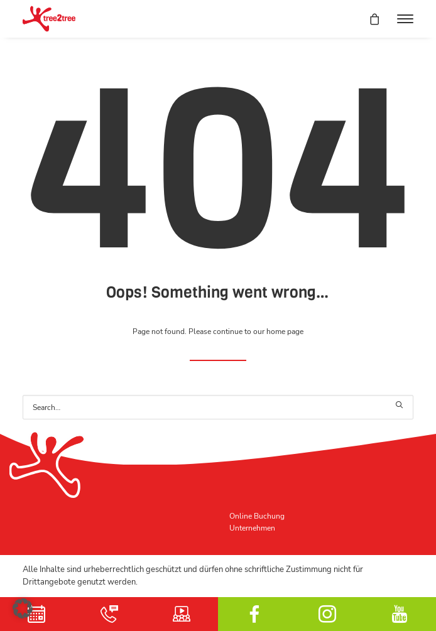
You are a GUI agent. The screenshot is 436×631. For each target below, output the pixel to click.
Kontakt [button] (109, 614)
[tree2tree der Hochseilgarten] (49, 19)
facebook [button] (254, 614)
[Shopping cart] (368, 18)
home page (284, 331)
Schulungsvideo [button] (181, 614)
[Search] (218, 407)
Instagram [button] (327, 614)
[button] (405, 19)
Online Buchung (257, 515)
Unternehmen (252, 527)
